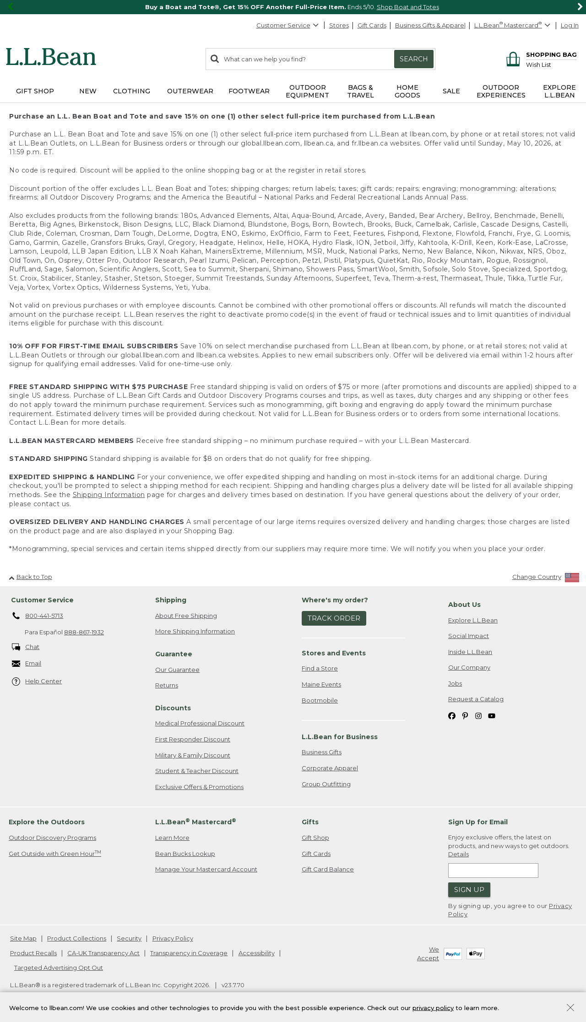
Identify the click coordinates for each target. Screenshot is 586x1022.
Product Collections (76, 938)
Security (129, 938)
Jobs (455, 683)
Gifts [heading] (310, 822)
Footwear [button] (249, 91)
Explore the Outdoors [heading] (47, 822)
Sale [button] (451, 91)
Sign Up (469, 889)
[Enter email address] (493, 870)
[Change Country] (546, 578)
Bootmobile (320, 700)
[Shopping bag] (540, 54)
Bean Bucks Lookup (185, 853)
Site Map (23, 938)
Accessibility (257, 953)
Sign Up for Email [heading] (478, 822)
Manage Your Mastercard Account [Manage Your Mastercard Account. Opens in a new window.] (206, 869)
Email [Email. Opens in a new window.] (27, 664)
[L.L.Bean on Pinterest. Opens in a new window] (465, 715)
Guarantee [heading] (173, 654)
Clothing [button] (131, 91)
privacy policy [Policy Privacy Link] (433, 1007)
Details (458, 854)
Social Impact (468, 635)
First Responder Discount (192, 739)
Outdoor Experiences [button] (501, 91)
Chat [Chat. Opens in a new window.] (26, 647)
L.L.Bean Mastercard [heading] (195, 821)
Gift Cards (372, 25)
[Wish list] (551, 64)
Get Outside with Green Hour (55, 853)
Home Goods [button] (407, 91)
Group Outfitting (326, 784)
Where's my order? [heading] (335, 600)
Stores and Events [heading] (334, 653)
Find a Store (320, 668)
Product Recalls (33, 953)
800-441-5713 (38, 616)
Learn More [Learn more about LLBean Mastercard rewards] (172, 837)
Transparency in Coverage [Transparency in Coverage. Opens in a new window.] (189, 953)
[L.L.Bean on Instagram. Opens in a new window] (478, 715)
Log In (570, 25)
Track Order (334, 618)
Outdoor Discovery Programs (52, 837)
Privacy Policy (172, 938)
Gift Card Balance (328, 869)
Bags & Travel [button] (360, 91)
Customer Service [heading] (42, 600)
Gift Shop (315, 837)
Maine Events (321, 684)
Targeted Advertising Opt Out (58, 967)
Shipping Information (109, 495)
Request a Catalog (476, 699)
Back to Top (30, 576)
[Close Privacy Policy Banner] (570, 1008)
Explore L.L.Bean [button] (559, 91)
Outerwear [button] (190, 91)
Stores (339, 25)
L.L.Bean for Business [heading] (340, 737)
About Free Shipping (186, 615)
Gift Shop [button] (35, 91)
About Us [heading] (464, 604)
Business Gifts (322, 752)
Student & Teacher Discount (197, 770)
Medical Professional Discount (199, 723)
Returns (166, 685)
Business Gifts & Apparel (430, 25)
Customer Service (288, 25)
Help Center (37, 681)
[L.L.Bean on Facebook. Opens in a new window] (452, 715)
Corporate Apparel (330, 768)
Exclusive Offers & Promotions (199, 786)
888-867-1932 (84, 632)
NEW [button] (88, 91)
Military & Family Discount (192, 755)
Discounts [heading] (173, 708)
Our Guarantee (177, 669)
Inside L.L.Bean (470, 651)
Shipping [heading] (170, 600)
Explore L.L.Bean (473, 620)
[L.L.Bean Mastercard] (513, 25)
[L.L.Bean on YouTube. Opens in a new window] (491, 715)
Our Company (469, 667)
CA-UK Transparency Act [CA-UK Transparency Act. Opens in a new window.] (103, 953)
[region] (293, 7)
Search (414, 59)
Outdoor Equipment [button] (307, 91)
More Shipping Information (195, 631)
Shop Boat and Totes (408, 7)
